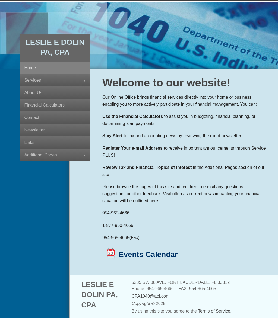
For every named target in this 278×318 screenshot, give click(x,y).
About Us (33, 92)
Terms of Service (214, 311)
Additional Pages (40, 155)
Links (29, 142)
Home (30, 67)
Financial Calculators (44, 105)
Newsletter (34, 130)
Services (32, 80)
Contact (31, 117)
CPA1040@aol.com (151, 296)
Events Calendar (148, 254)
